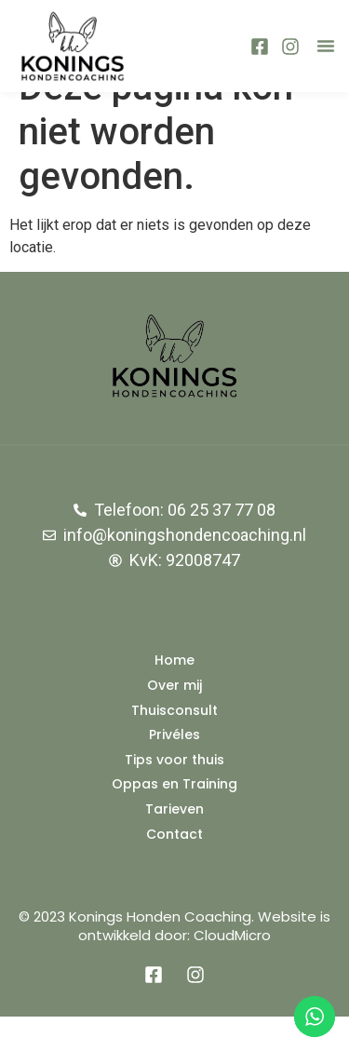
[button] (326, 46)
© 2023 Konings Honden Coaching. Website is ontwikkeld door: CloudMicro (174, 960)
